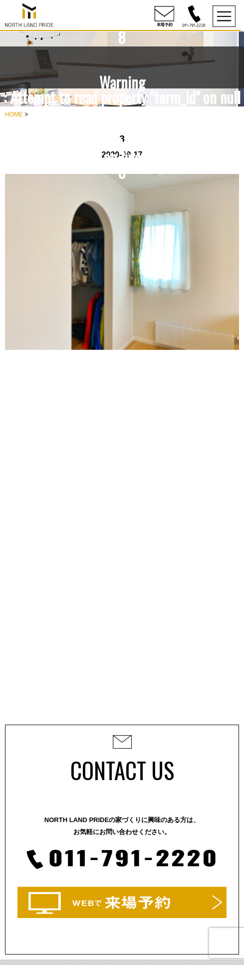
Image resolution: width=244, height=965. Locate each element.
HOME (14, 114)
